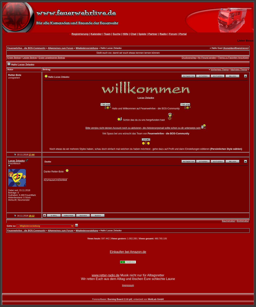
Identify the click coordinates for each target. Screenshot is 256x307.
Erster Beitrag (14, 57)
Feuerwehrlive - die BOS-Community (26, 48)
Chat (133, 33)
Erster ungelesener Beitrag (52, 57)
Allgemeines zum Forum (60, 48)
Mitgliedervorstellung (87, 48)
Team (107, 33)
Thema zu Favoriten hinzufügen (233, 57)
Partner (152, 33)
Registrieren (241, 48)
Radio (163, 33)
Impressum (128, 285)
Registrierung (80, 33)
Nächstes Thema (238, 69)
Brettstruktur (243, 221)
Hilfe (125, 33)
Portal (183, 33)
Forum (173, 33)
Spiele (142, 33)
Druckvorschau (189, 57)
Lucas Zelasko (16, 160)
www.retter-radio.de (106, 275)
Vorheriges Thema (220, 69)
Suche (117, 33)
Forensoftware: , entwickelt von (128, 299)
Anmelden (229, 48)
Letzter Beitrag (30, 57)
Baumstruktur (228, 221)
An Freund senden (207, 57)
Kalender (96, 33)
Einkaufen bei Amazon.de (128, 252)
